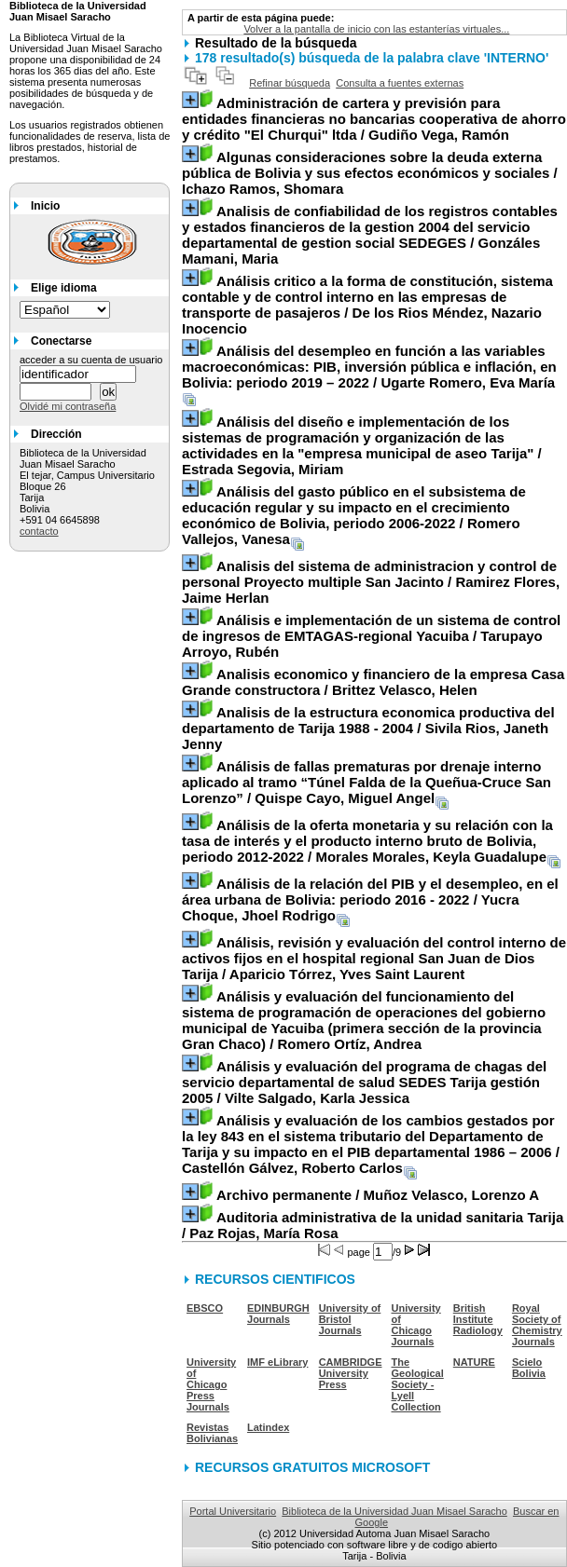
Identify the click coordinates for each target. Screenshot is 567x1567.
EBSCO (205, 1308)
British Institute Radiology (478, 1319)
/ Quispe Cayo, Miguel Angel (366, 782)
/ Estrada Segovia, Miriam (362, 445)
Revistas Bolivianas (212, 1433)
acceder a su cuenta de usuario (91, 359)
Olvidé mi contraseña (68, 406)
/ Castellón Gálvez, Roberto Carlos (371, 1144)
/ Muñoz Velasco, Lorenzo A (377, 1195)
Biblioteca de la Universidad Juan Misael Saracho (394, 1511)
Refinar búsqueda (289, 83)
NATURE (474, 1362)
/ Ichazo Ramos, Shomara (370, 173)
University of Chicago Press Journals (211, 1384)
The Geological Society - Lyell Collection (418, 1384)
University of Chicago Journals (416, 1324)
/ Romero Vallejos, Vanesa (354, 515)
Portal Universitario (232, 1511)
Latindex (268, 1427)
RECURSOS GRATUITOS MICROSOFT (312, 1467)
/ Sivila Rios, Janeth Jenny (368, 728)
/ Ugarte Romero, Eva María (369, 366)
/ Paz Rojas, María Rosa (372, 1225)
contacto (39, 531)
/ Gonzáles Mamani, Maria (370, 234)
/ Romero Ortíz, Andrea (364, 1020)
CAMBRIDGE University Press (350, 1373)
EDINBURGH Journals (278, 1313)
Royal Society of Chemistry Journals (537, 1324)
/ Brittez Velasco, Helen (373, 682)
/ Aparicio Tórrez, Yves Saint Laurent (374, 958)
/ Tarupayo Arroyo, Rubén (371, 636)
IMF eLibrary (277, 1362)
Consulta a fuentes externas (399, 83)
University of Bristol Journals (350, 1319)
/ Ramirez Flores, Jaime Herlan (371, 582)
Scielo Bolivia (529, 1367)
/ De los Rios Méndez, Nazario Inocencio (367, 304)
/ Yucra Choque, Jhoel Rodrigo (370, 899)
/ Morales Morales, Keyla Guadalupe (367, 841)
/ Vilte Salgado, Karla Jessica (364, 1082)
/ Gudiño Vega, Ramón (374, 119)
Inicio (45, 205)
